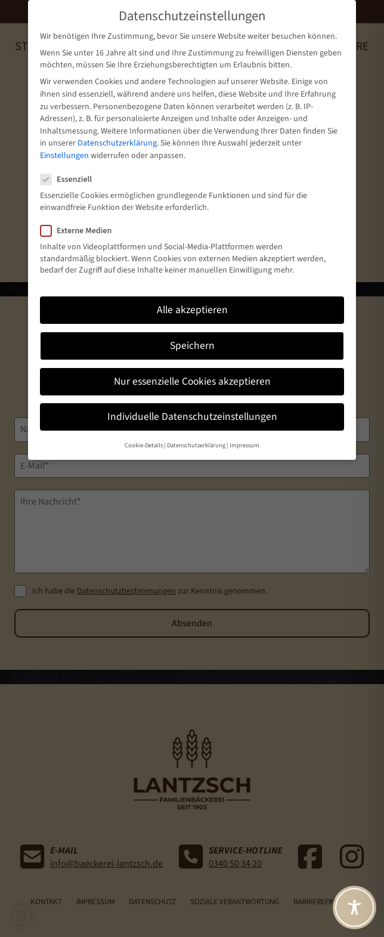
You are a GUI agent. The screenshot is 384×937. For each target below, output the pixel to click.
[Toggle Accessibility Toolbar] (354, 907)
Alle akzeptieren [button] (192, 286)
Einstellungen (64, 132)
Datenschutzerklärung (117, 119)
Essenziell (71, 156)
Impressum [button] (244, 421)
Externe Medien (81, 207)
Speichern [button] (192, 321)
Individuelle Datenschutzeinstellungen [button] (192, 392)
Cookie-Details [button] (144, 421)
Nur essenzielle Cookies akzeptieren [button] (192, 357)
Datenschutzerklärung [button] (196, 421)
